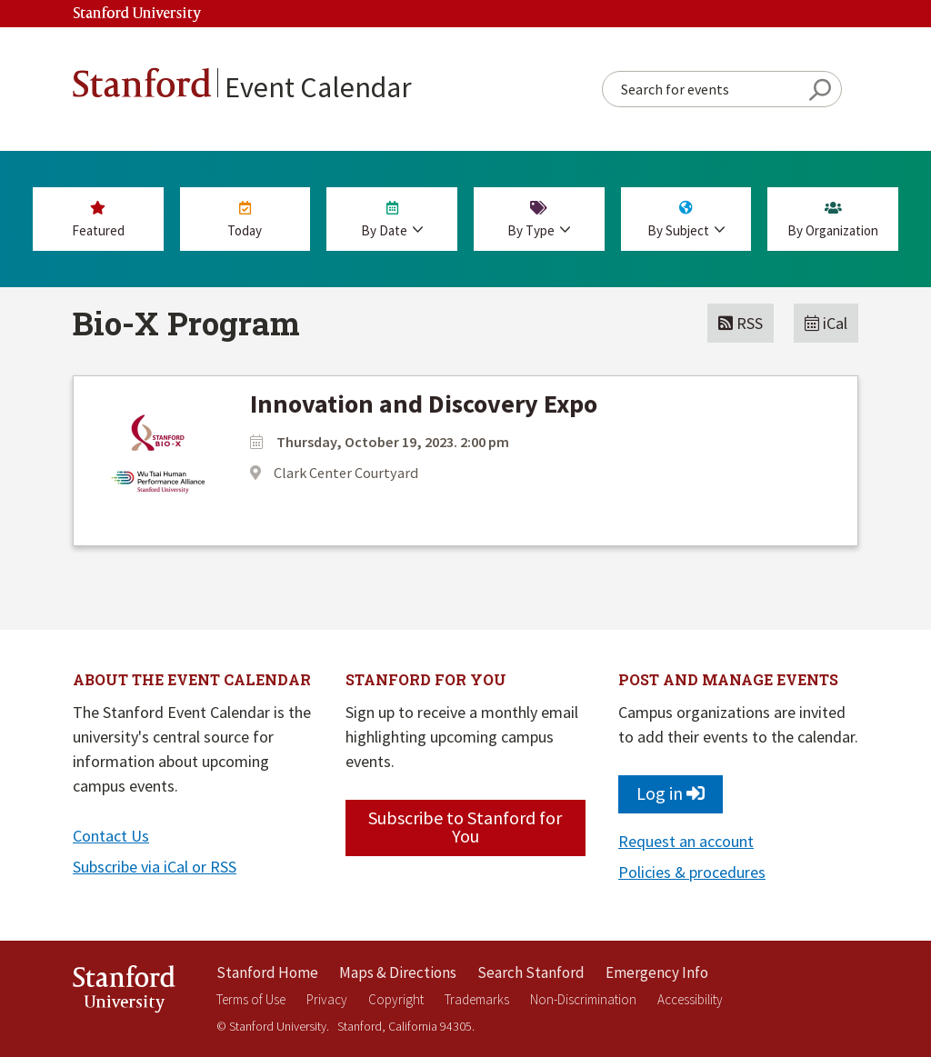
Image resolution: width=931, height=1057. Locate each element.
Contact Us (111, 835)
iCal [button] (826, 323)
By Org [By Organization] (832, 220)
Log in (670, 793)
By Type (539, 220)
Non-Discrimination (583, 999)
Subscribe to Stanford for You (465, 826)
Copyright (396, 999)
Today (245, 220)
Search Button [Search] (820, 89)
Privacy (326, 999)
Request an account (686, 841)
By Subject (686, 220)
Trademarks (477, 999)
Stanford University (137, 14)
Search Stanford (531, 972)
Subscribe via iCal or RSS (154, 866)
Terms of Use (250, 999)
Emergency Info (657, 972)
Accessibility (690, 999)
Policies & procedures (692, 872)
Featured (98, 220)
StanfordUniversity (124, 992)
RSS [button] (740, 323)
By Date (391, 220)
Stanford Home (267, 972)
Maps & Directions (397, 972)
